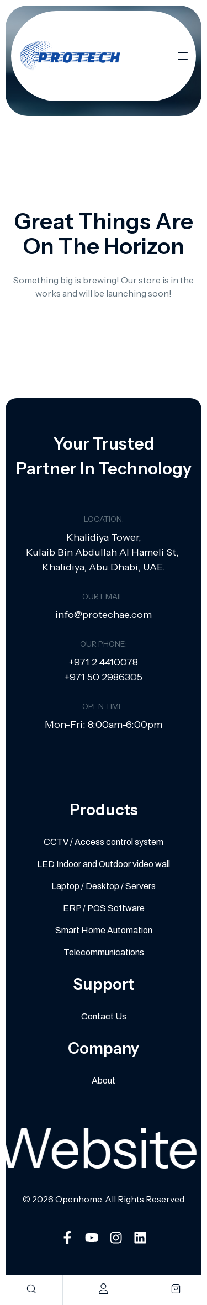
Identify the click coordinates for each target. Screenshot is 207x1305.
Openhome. (79, 1198)
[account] (103, 1288)
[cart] (176, 1288)
